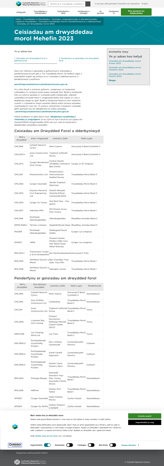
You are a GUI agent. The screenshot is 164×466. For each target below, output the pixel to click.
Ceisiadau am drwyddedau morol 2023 (35, 24)
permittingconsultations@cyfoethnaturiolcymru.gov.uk (41, 84)
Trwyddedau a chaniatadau (36, 19)
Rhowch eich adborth (64, 422)
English (145, 4)
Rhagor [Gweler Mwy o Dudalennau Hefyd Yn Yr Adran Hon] (112, 80)
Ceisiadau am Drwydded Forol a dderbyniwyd (30, 59)
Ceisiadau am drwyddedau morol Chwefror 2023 (125, 68)
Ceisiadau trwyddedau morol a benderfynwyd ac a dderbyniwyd (70, 21)
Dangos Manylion (129, 461)
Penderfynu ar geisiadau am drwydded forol (79, 59)
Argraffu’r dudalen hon (139, 422)
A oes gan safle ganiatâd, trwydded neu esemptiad (117, 4)
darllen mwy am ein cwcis (46, 452)
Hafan (18, 19)
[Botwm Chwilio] (87, 3)
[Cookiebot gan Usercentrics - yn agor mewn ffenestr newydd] (14, 461)
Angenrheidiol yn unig (144, 439)
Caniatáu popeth (144, 432)
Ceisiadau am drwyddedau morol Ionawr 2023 (125, 62)
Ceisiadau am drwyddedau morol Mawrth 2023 (125, 75)
